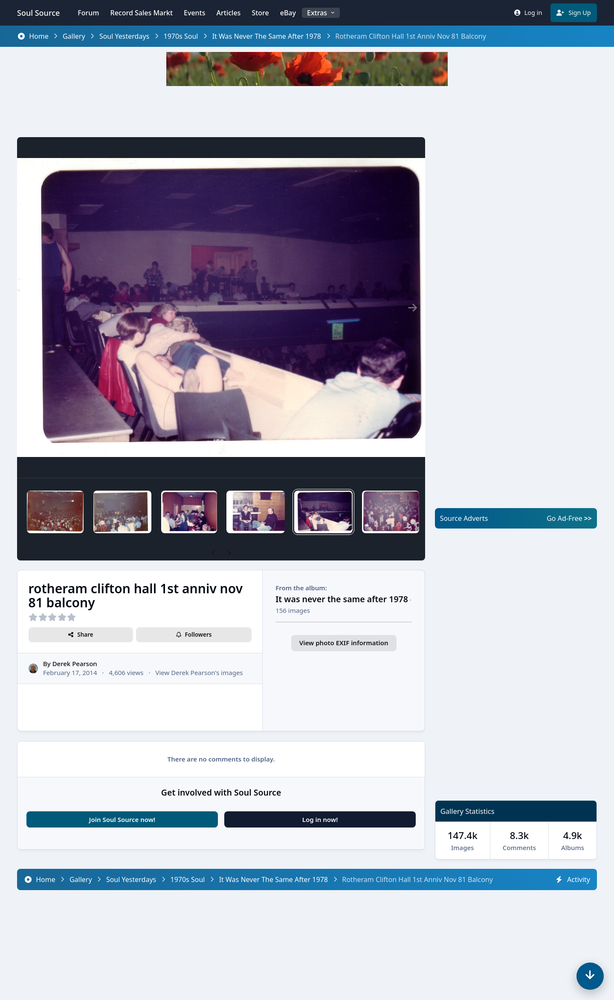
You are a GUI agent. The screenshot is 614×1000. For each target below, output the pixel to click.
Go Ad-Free (569, 518)
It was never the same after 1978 (341, 599)
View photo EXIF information (343, 642)
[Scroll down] (590, 976)
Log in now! (320, 819)
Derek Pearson (74, 664)
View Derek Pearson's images (199, 673)
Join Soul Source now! (122, 819)
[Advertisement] (307, 111)
